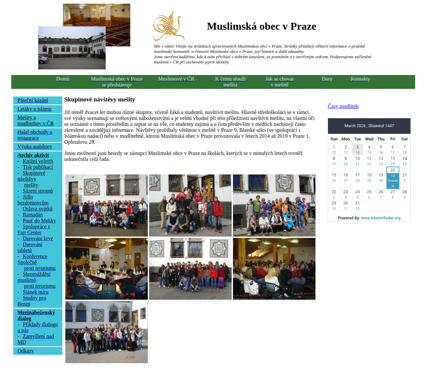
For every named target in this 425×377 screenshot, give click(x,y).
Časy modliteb (343, 106)
